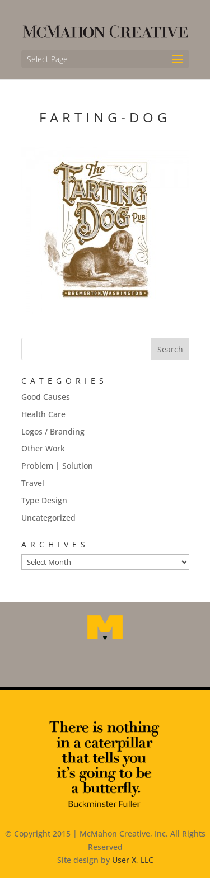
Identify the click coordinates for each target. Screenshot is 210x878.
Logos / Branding (53, 431)
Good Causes (45, 396)
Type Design (44, 500)
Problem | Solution (57, 465)
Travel (32, 483)
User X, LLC (132, 860)
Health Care (43, 414)
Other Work (43, 448)
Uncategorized (48, 517)
